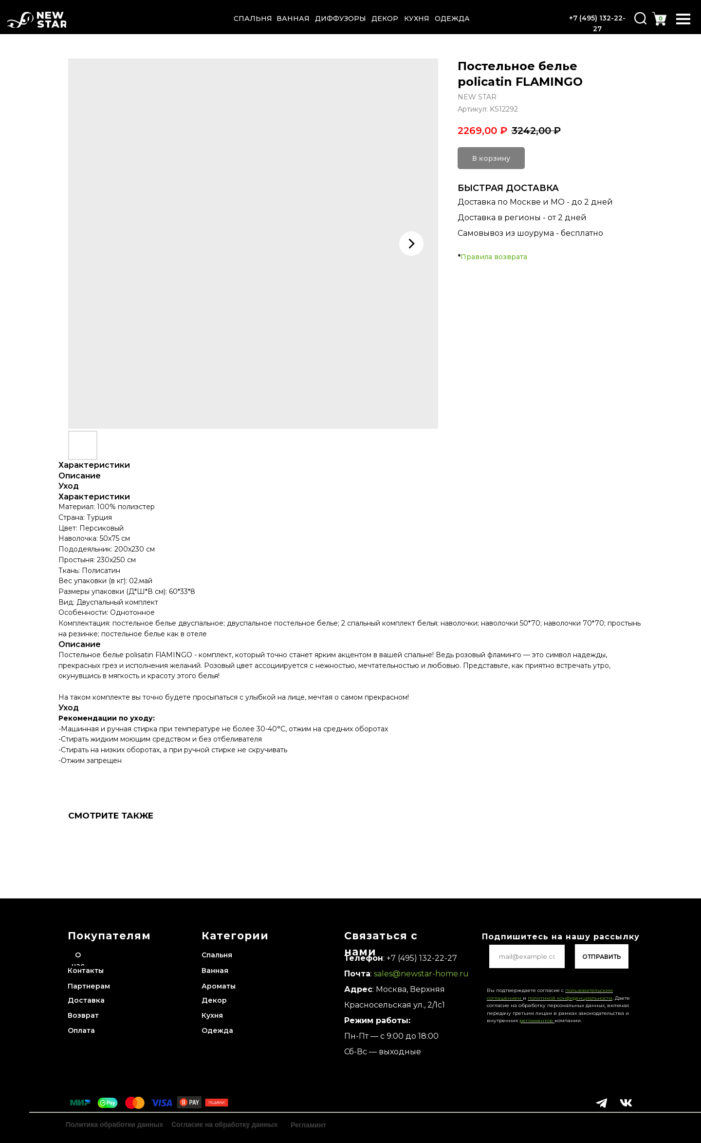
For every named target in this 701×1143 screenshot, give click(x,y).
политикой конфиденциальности (570, 998)
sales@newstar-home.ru (420, 973)
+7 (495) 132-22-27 (422, 958)
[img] (36, 19)
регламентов (536, 1020)
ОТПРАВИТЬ (601, 956)
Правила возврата (494, 256)
